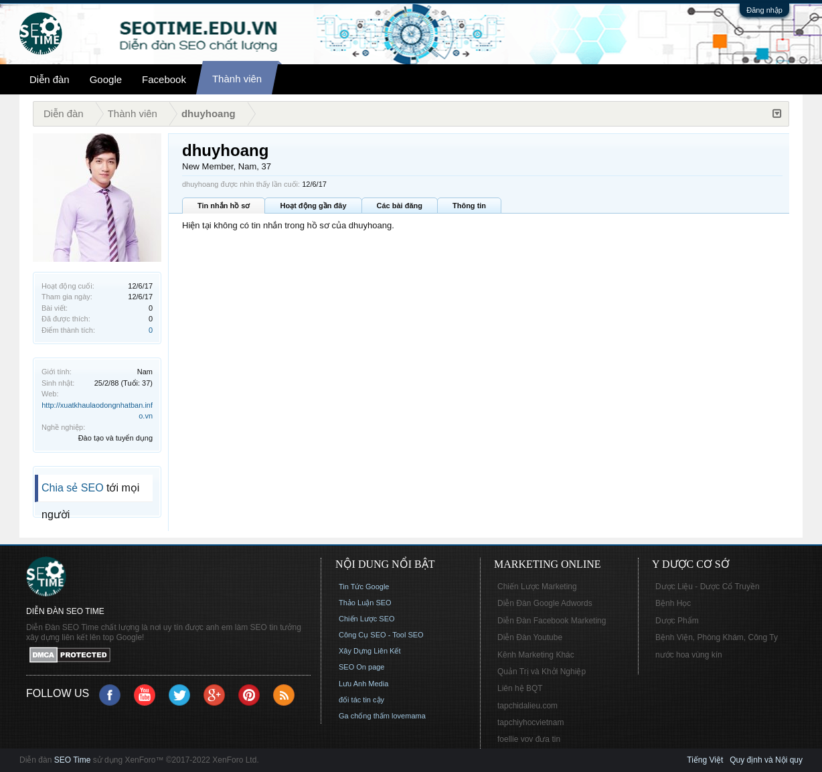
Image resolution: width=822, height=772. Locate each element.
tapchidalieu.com (527, 705)
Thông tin (469, 206)
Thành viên (237, 78)
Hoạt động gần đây (313, 206)
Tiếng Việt (705, 760)
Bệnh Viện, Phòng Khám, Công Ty (716, 637)
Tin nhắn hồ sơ (223, 206)
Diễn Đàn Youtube (529, 637)
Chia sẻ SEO (73, 487)
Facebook (164, 79)
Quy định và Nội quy (766, 760)
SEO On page (362, 667)
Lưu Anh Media (363, 684)
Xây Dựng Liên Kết (370, 651)
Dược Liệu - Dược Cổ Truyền (707, 586)
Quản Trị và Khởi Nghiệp (541, 671)
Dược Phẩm (677, 620)
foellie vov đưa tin (528, 739)
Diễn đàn (49, 79)
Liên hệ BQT (520, 688)
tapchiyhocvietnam (530, 722)
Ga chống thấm (364, 716)
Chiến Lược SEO (367, 619)
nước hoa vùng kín (688, 655)
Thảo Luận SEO (365, 603)
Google (106, 79)
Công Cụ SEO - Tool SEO (381, 635)
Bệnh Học (673, 603)
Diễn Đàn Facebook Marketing (551, 620)
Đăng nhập (764, 10)
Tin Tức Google (364, 587)
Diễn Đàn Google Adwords (544, 603)
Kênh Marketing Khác (535, 655)
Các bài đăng (399, 206)
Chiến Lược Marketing (537, 586)
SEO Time (72, 760)
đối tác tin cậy (361, 700)
